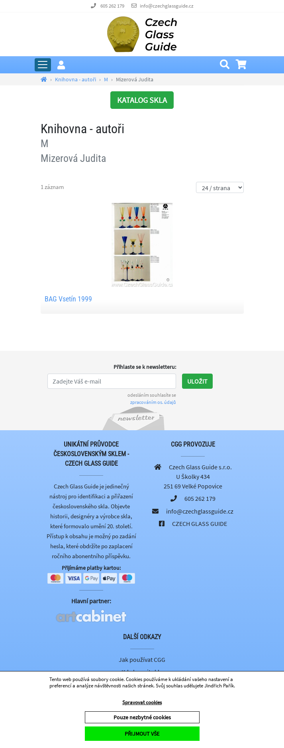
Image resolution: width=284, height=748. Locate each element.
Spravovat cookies (142, 702)
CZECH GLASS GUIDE (199, 524)
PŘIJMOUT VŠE (142, 733)
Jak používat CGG (142, 659)
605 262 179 (112, 5)
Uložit (197, 381)
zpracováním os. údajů (153, 402)
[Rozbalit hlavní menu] (43, 64)
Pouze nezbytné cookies (142, 717)
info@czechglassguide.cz (167, 5)
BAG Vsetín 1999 (68, 299)
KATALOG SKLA (142, 100)
